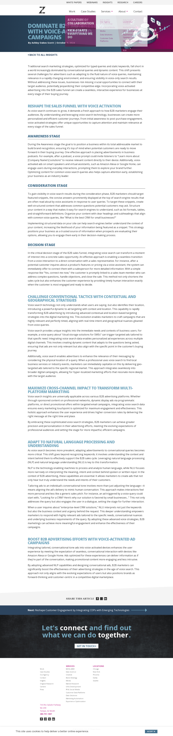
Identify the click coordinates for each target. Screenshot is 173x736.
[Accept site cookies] (151, 731)
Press (42, 689)
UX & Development (73, 687)
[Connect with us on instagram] (45, 719)
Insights (107, 2)
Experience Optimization (76, 701)
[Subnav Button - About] (123, 11)
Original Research (47, 684)
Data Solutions (71, 695)
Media (68, 681)
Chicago (96, 669)
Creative (69, 675)
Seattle (95, 681)
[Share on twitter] (101, 598)
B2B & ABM (70, 669)
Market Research (72, 684)
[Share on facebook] (97, 598)
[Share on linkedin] (105, 598)
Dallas (95, 678)
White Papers (74, 2)
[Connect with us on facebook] (41, 719)
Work (72, 11)
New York (96, 672)
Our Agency (44, 675)
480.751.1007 (46, 714)
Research (122, 2)
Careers (137, 2)
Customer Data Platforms (75, 693)
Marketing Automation (74, 698)
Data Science (71, 672)
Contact (137, 11)
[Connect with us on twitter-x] (49, 719)
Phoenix (96, 675)
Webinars (92, 2)
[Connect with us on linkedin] (53, 719)
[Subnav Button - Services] (107, 11)
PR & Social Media (73, 689)
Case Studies (88, 11)
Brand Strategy (71, 678)
